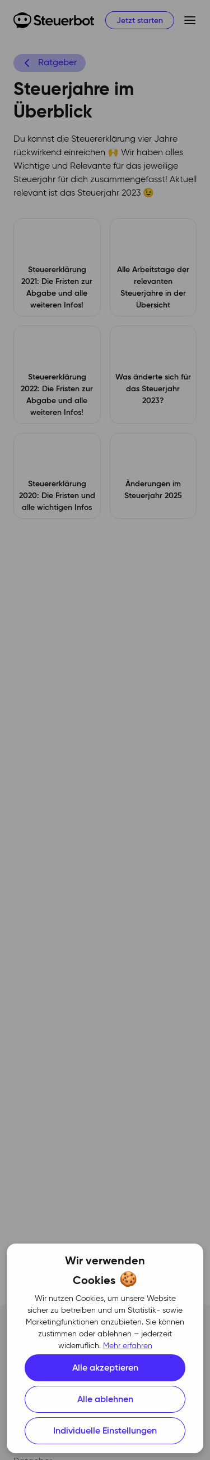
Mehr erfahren (127, 1346)
